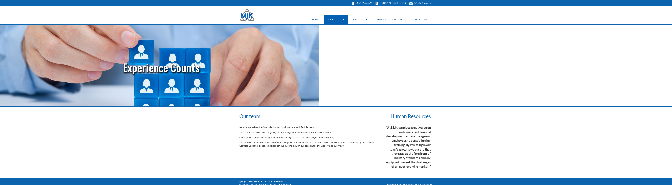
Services (357, 19)
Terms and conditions (389, 19)
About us (334, 19)
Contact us (419, 19)
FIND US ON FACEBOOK (394, 3)
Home (315, 19)
